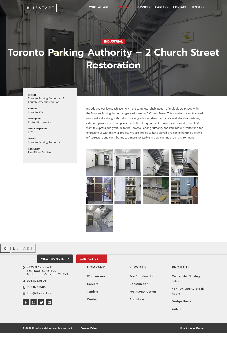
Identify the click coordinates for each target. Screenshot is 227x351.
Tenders (198, 7)
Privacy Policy (89, 328)
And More (136, 299)
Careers (161, 7)
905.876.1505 (36, 287)
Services (143, 7)
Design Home (181, 301)
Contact (180, 7)
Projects (124, 7)
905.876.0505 (37, 281)
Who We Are (99, 7)
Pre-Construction (142, 276)
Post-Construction (142, 292)
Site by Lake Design (192, 328)
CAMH (176, 309)
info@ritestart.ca (39, 293)
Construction (139, 284)
